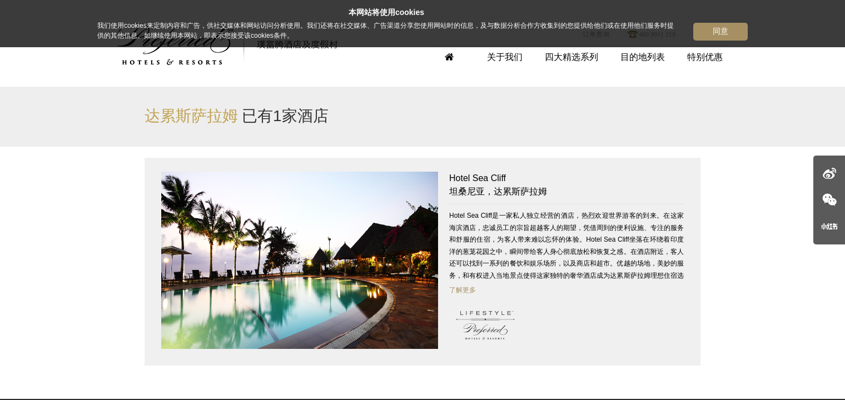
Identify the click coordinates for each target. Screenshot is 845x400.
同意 (720, 31)
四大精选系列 (571, 57)
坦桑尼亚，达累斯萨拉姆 (566, 184)
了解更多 (462, 290)
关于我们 (505, 57)
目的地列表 (642, 57)
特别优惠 (705, 57)
